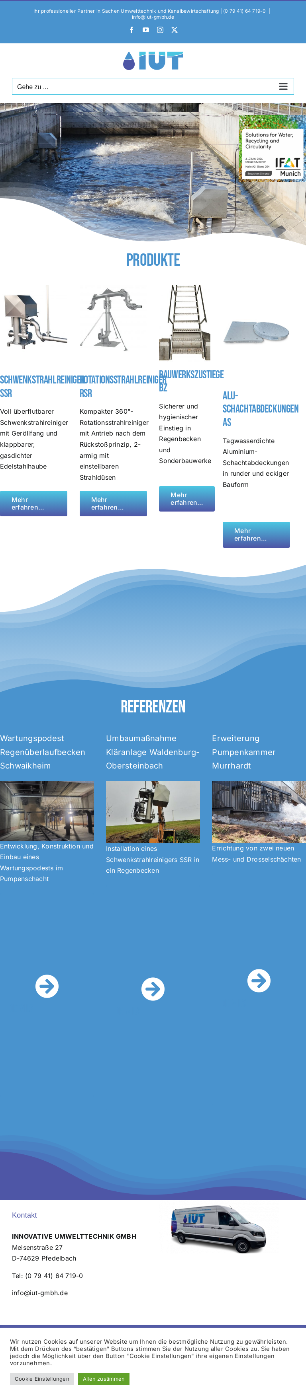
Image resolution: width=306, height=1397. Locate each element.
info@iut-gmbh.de (153, 17)
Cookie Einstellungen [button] (42, 1379)
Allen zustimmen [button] (104, 1379)
